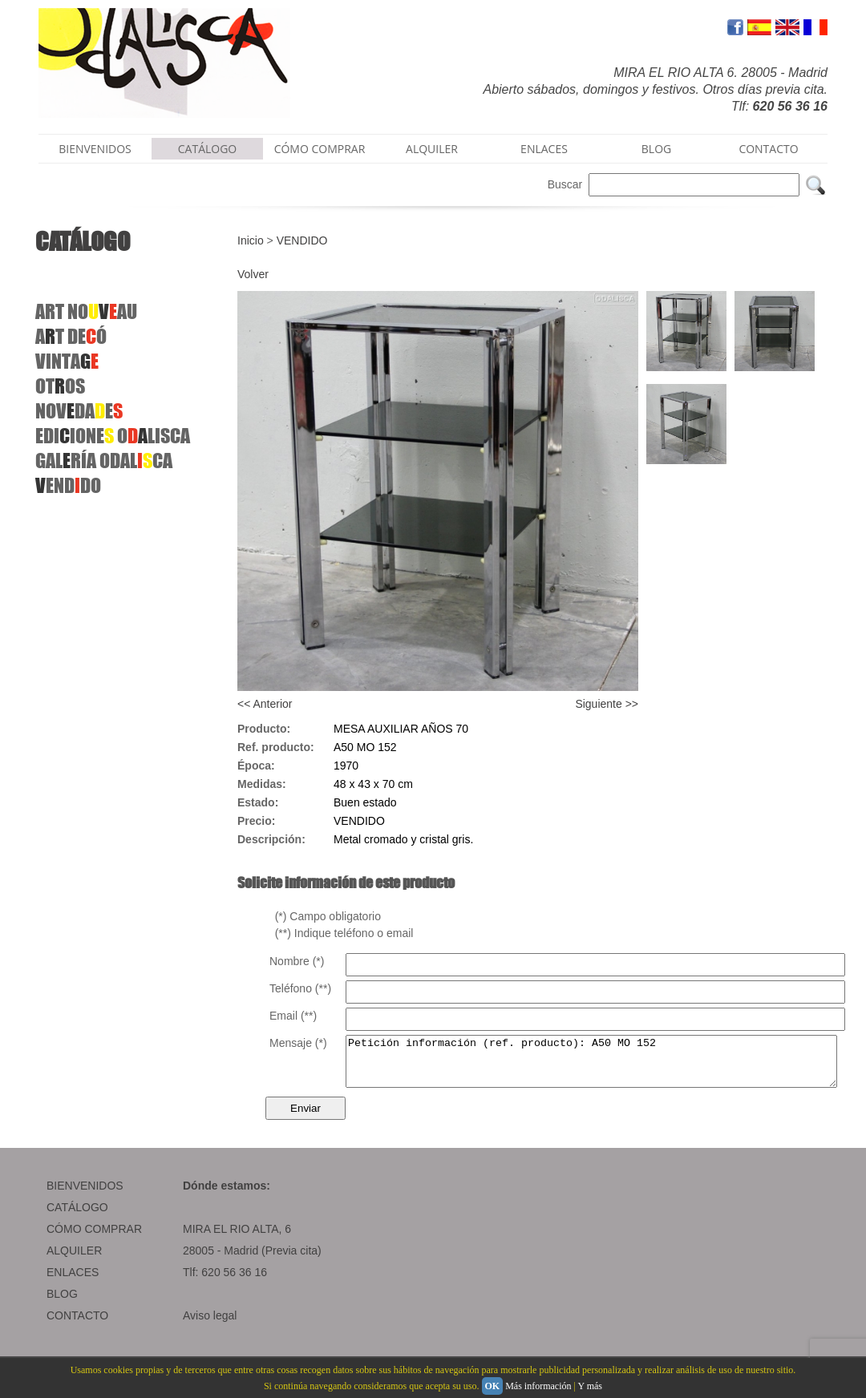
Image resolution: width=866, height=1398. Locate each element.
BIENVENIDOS (95, 148)
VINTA (67, 361)
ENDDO (68, 485)
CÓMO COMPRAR (320, 148)
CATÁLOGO (207, 148)
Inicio (250, 240)
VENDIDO (302, 240)
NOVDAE (79, 410)
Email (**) (293, 1015)
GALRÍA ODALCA (103, 460)
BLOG (656, 148)
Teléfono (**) (300, 988)
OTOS (60, 386)
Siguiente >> (606, 703)
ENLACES (544, 148)
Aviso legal (210, 1325)
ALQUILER (432, 148)
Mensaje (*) (298, 1042)
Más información (538, 1386)
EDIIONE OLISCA (112, 435)
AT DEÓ (71, 336)
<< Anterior (265, 703)
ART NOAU (86, 311)
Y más (589, 1386)
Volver (253, 274)
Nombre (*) (296, 961)
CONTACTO (768, 148)
